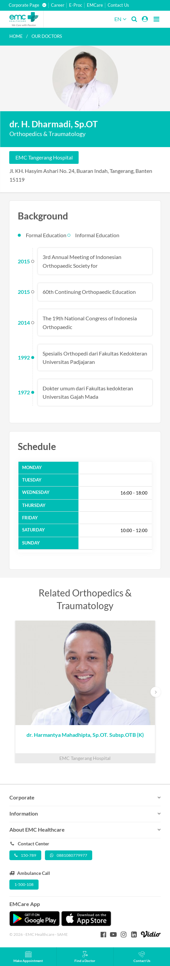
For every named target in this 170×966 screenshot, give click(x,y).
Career (57, 5)
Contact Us (118, 5)
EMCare (95, 5)
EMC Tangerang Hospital (44, 157)
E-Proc (75, 5)
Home (16, 36)
